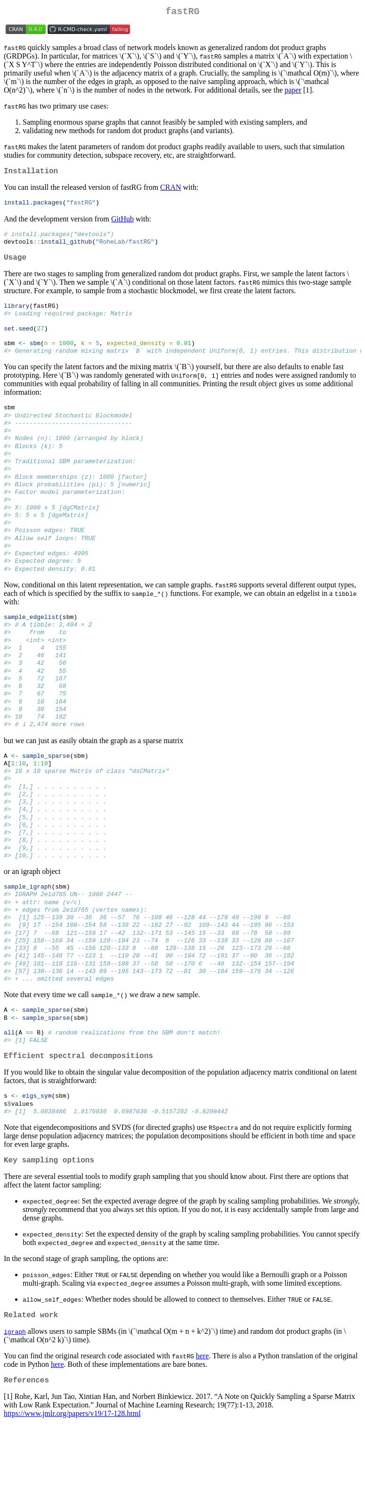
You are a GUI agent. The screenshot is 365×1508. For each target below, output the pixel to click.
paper (292, 92)
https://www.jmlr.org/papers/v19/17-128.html (72, 1496)
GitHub (122, 223)
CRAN (170, 191)
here (202, 1436)
